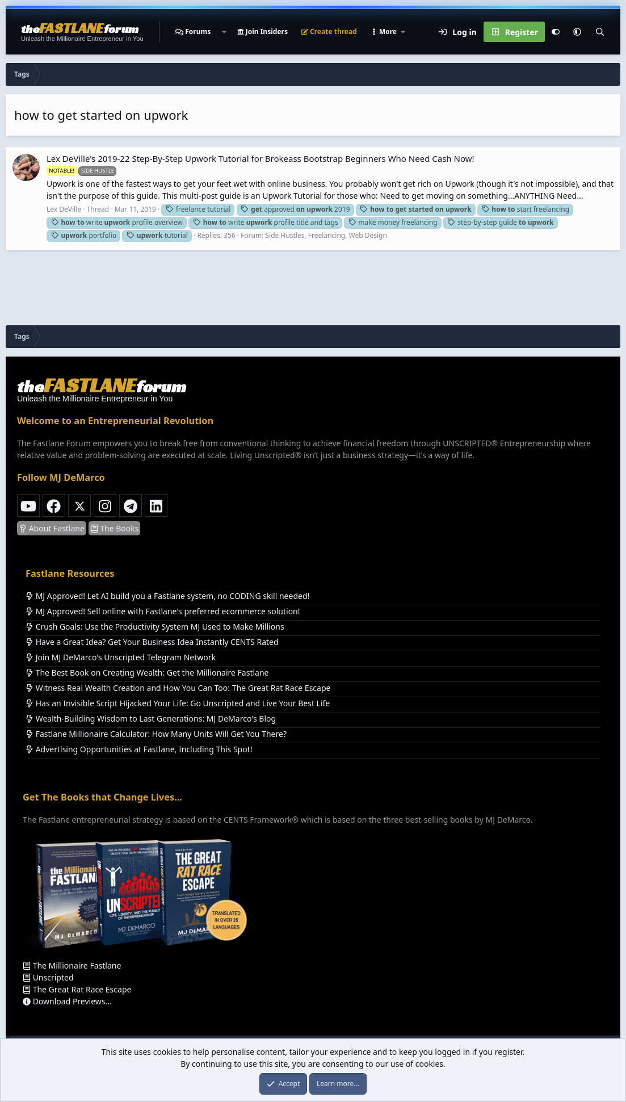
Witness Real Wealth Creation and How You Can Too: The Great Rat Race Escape (178, 687)
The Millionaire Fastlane (72, 965)
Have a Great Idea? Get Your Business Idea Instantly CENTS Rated (152, 641)
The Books (114, 528)
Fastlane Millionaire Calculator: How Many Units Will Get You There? (156, 733)
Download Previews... (67, 1001)
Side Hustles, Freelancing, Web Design (326, 235)
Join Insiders (262, 31)
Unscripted (48, 977)
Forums (198, 31)
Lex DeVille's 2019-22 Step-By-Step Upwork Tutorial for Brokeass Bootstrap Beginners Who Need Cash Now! (260, 158)
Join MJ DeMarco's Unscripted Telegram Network (121, 657)
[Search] (600, 32)
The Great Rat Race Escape (77, 989)
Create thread (329, 31)
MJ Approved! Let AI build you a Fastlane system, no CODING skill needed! (167, 595)
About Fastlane (52, 528)
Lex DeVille (64, 209)
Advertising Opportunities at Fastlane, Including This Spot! (139, 749)
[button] (223, 32)
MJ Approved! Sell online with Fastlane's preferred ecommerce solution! (163, 611)
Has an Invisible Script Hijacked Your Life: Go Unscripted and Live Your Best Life (178, 703)
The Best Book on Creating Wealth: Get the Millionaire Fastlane (147, 672)
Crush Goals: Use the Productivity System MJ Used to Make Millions (155, 626)
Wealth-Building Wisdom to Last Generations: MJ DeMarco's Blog (151, 718)
